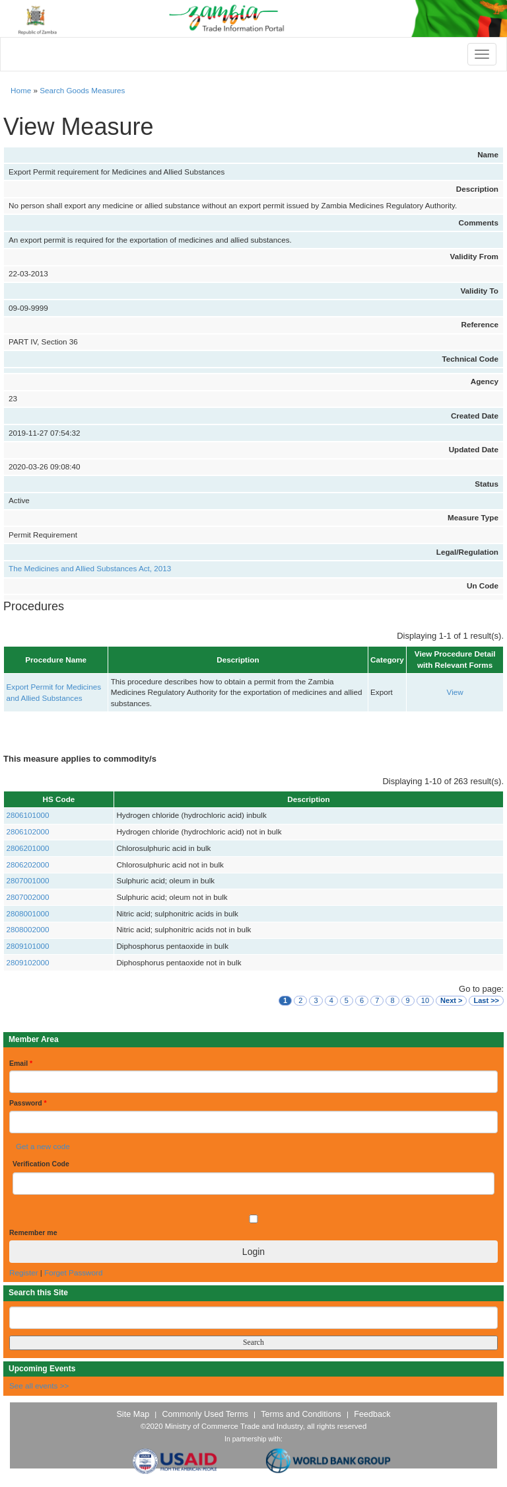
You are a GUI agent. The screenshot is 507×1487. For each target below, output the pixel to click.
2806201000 (28, 848)
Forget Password (73, 1272)
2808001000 (28, 913)
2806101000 (28, 815)
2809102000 (28, 962)
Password (28, 1103)
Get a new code (43, 1146)
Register (23, 1272)
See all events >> (39, 1385)
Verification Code (41, 1164)
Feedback (372, 1414)
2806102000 (28, 831)
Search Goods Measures (82, 90)
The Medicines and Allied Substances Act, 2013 (90, 568)
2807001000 (28, 880)
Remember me (33, 1232)
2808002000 (28, 929)
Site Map (132, 1414)
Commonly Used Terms (205, 1414)
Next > (451, 1000)
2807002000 (28, 897)
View (455, 692)
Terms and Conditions (301, 1414)
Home (21, 90)
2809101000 (28, 946)
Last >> (486, 1000)
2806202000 (28, 864)
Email (20, 1063)
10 (425, 1000)
